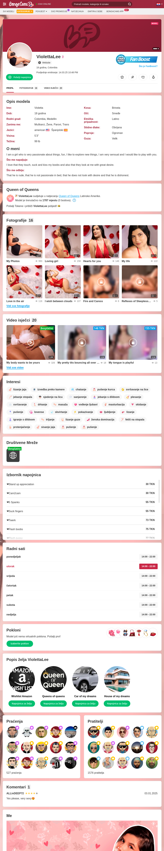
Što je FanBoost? (148, 66)
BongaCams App (116, 11)
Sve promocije (60, 11)
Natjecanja (77, 11)
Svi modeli (8, 11)
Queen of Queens (69, 196)
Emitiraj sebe (95, 11)
